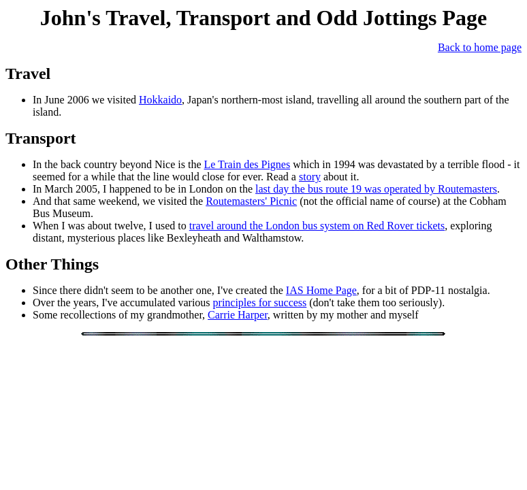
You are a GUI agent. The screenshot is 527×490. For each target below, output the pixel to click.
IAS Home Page (321, 290)
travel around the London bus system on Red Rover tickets (317, 225)
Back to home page (480, 47)
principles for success (260, 302)
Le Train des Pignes (247, 164)
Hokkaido (160, 99)
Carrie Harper (238, 315)
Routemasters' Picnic (251, 201)
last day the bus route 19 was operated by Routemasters (376, 189)
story (310, 176)
